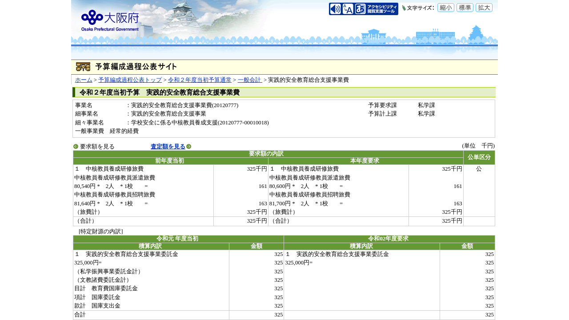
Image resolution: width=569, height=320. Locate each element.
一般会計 (250, 80)
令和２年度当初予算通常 (200, 80)
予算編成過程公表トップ (130, 80)
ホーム (83, 80)
